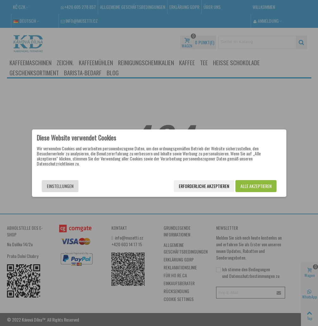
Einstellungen (60, 186)
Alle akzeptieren (255, 186)
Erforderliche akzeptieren (204, 186)
